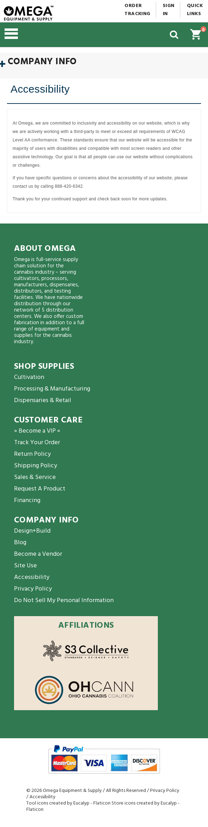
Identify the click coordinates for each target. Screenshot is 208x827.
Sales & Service (35, 477)
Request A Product (39, 489)
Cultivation (29, 377)
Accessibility (31, 577)
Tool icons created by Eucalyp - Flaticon (68, 803)
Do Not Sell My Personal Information (64, 600)
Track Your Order (37, 443)
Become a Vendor (38, 554)
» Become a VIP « (37, 431)
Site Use (25, 566)
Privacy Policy (33, 589)
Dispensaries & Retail (42, 400)
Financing (27, 500)
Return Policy (32, 454)
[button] (40, 34)
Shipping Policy (35, 466)
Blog (20, 543)
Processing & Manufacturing (52, 389)
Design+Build (32, 531)
